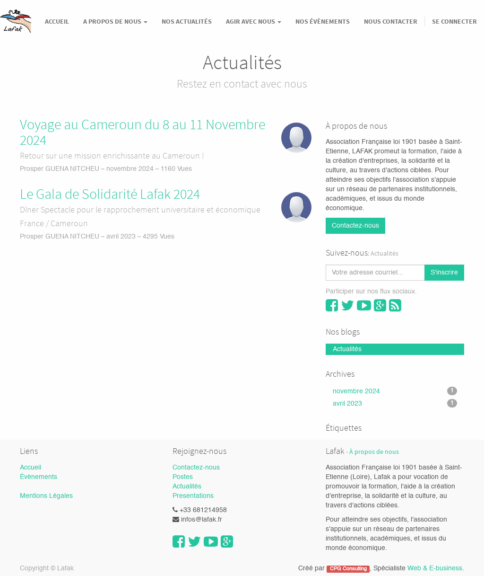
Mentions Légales (46, 496)
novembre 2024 (395, 391)
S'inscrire (444, 272)
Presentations (193, 496)
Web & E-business (434, 568)
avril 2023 (395, 403)
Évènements (38, 477)
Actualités (187, 486)
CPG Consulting (348, 569)
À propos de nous (374, 452)
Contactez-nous (355, 225)
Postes (183, 477)
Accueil (30, 467)
